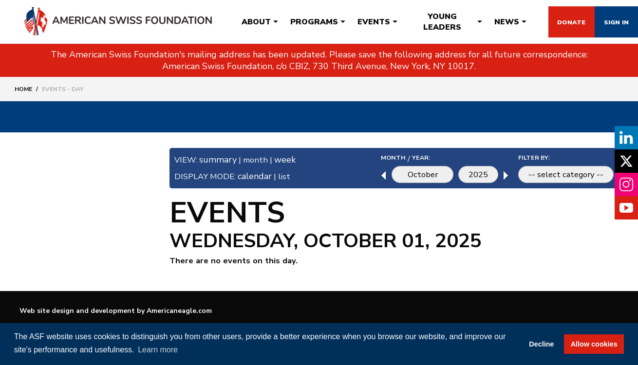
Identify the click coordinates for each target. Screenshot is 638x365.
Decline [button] (541, 344)
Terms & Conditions (485, 312)
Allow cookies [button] (594, 344)
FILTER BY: (529, 158)
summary (220, 159)
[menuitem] (242, 22)
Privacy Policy (579, 312)
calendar (260, 176)
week (290, 159)
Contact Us (397, 312)
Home (23, 89)
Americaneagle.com (179, 312)
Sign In (608, 22)
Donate (546, 22)
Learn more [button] (158, 350)
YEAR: (411, 158)
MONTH (381, 158)
